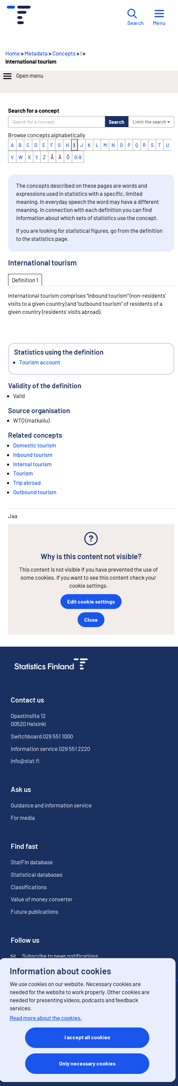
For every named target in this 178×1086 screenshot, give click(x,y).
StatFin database (32, 862)
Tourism (23, 473)
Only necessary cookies (87, 1063)
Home (12, 53)
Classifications (29, 886)
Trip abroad (27, 482)
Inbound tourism (32, 454)
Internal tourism (32, 464)
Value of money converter (42, 899)
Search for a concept (33, 110)
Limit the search (151, 121)
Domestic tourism (34, 445)
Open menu (22, 76)
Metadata (36, 53)
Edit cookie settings (91, 601)
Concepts (64, 53)
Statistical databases (36, 874)
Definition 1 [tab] (25, 280)
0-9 (77, 157)
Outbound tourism (34, 491)
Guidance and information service (51, 805)
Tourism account (39, 362)
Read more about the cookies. (46, 1017)
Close (91, 619)
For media (23, 817)
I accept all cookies (87, 1037)
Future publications (34, 911)
